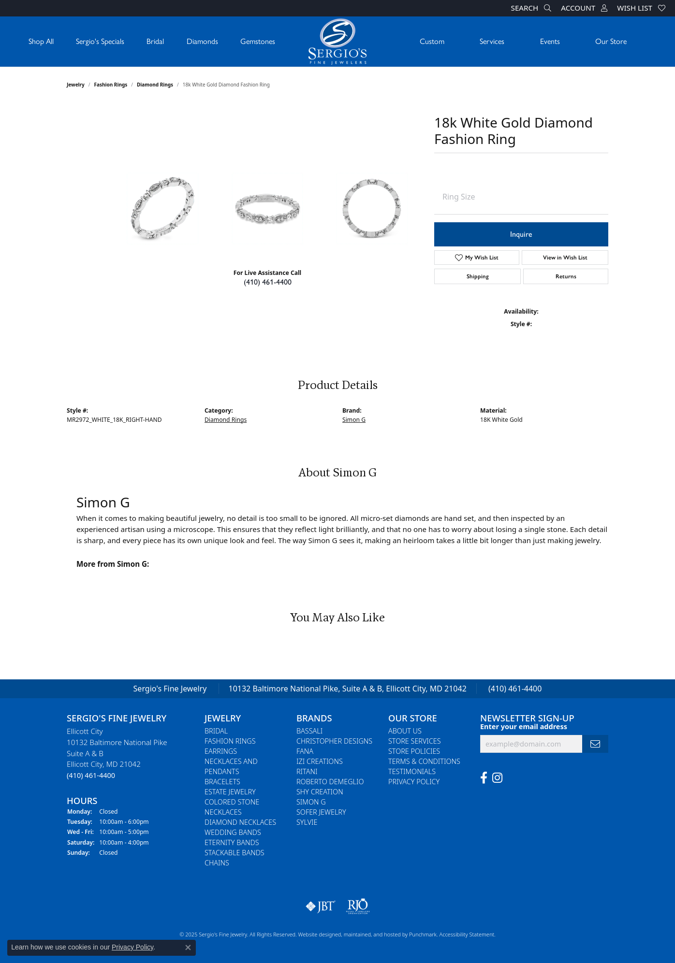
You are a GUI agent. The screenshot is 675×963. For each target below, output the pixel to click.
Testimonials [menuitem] (412, 771)
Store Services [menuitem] (414, 741)
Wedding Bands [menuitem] (233, 832)
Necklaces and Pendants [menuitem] (231, 766)
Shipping (478, 276)
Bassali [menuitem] (309, 731)
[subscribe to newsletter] (595, 744)
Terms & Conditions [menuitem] (424, 761)
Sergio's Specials (100, 41)
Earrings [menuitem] (221, 751)
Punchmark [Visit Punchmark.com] (423, 934)
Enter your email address (523, 726)
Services (492, 41)
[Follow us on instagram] (497, 778)
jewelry (76, 84)
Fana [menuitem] (304, 751)
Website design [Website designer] (316, 934)
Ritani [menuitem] (306, 771)
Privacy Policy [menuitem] (414, 782)
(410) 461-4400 (268, 282)
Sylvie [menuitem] (306, 822)
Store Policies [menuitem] (414, 751)
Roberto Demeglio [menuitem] (330, 782)
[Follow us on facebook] (483, 778)
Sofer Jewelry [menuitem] (321, 812)
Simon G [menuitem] (311, 802)
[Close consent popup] (188, 947)
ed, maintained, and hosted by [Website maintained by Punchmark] (372, 934)
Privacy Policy (132, 947)
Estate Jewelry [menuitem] (230, 792)
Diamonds (202, 41)
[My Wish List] (641, 8)
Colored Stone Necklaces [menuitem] (232, 807)
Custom (432, 41)
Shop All (41, 41)
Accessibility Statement (466, 934)
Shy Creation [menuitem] (319, 792)
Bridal (155, 41)
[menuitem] (320, 907)
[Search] (531, 8)
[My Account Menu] (584, 8)
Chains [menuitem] (217, 863)
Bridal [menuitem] (216, 731)
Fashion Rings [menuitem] (230, 741)
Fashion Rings (111, 84)
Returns (566, 276)
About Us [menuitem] (405, 731)
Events (550, 41)
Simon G (354, 420)
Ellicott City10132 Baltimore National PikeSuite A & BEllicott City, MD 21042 (117, 753)
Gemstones (257, 41)
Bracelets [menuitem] (222, 782)
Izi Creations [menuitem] (319, 761)
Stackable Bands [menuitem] (234, 853)
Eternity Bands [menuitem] (232, 843)
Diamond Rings (155, 84)
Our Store (611, 41)
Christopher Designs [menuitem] (334, 741)
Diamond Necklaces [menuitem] (240, 822)
